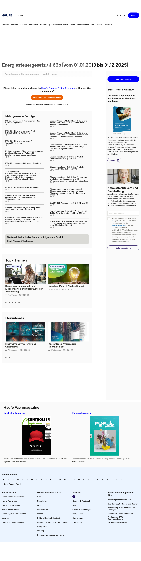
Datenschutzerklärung (120, 225)
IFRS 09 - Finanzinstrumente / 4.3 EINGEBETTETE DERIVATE (20, 132)
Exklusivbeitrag (14, 267)
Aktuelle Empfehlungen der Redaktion (21, 187)
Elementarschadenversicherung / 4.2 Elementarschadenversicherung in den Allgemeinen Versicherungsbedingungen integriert (67, 192)
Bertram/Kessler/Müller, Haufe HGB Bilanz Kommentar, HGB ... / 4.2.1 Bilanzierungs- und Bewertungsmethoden (68, 146)
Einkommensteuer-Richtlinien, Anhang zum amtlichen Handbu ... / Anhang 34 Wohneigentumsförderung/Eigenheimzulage (69, 179)
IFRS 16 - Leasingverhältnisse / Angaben (23, 163)
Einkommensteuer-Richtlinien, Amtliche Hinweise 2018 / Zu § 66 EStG (67, 158)
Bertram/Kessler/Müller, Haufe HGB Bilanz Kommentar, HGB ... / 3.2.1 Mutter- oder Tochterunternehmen (68, 123)
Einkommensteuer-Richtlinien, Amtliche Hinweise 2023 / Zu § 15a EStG (67, 168)
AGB (113, 221)
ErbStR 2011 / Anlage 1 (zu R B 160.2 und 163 (69, 203)
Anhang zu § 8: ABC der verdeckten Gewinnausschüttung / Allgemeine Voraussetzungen (20, 197)
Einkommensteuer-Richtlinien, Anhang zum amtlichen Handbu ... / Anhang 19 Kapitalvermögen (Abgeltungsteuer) (24, 153)
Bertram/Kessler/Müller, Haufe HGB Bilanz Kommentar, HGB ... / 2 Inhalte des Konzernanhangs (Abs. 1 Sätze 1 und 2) (23, 219)
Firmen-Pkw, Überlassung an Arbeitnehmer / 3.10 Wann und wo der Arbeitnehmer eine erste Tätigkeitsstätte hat (69, 223)
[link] (5, 24)
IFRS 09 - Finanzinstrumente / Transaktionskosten (18, 142)
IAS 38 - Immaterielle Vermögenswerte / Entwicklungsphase (22, 122)
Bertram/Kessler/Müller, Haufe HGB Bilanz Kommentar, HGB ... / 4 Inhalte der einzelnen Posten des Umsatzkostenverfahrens (69, 135)
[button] (21, 15)
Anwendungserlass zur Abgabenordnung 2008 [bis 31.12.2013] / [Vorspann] (22, 208)
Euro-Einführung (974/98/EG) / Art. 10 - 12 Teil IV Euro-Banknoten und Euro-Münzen (68, 212)
